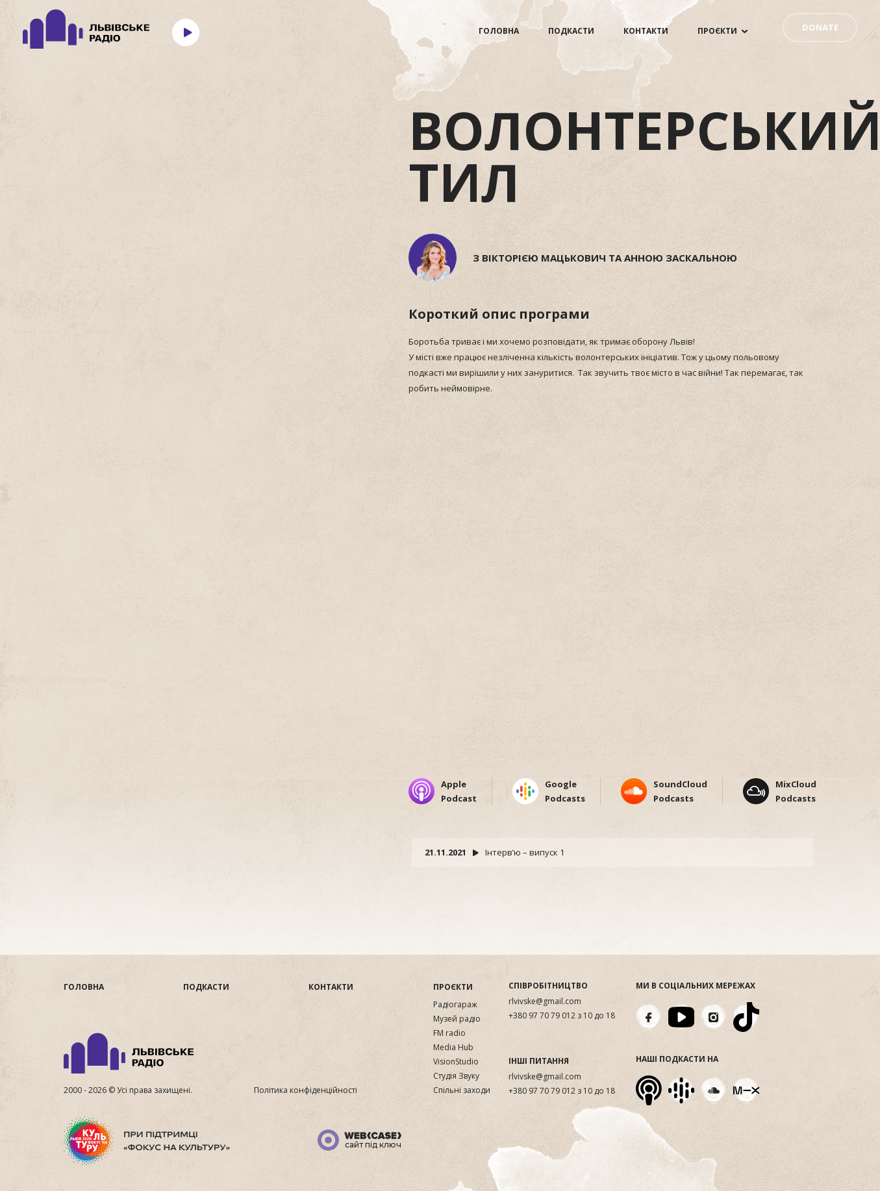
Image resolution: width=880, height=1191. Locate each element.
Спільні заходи (461, 1090)
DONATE (820, 27)
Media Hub (453, 1047)
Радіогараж (455, 1005)
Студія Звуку (456, 1076)
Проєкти (717, 31)
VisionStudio (456, 1062)
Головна (499, 31)
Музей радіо (457, 1019)
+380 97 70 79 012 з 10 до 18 (562, 1016)
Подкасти (571, 31)
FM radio (449, 1033)
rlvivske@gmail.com (545, 1001)
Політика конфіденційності (305, 1090)
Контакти (645, 31)
